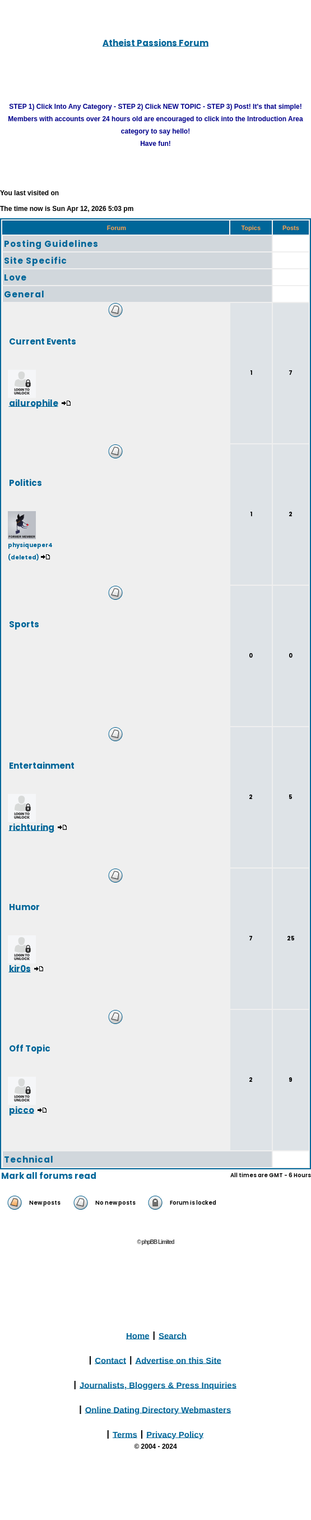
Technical (29, 1159)
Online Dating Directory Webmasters (158, 1409)
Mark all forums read (48, 1176)
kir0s (20, 968)
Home (138, 1335)
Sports (24, 624)
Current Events (42, 341)
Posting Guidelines (51, 244)
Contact (110, 1360)
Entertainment (42, 765)
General (24, 294)
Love (15, 277)
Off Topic (29, 1048)
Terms (125, 1434)
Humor (24, 906)
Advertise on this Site (178, 1360)
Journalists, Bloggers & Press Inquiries (158, 1384)
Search (173, 1335)
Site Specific (35, 261)
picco (21, 1109)
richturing (31, 827)
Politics (25, 482)
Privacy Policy (174, 1434)
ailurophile (33, 402)
